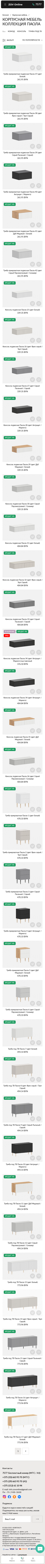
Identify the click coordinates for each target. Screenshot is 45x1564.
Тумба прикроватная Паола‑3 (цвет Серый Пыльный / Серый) (23, 893)
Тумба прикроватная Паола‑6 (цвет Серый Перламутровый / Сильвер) (23, 1010)
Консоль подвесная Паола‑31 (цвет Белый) (22, 543)
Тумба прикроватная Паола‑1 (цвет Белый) (22, 815)
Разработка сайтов (9, 1555)
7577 (37, 4)
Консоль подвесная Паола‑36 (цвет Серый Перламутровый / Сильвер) (22, 777)
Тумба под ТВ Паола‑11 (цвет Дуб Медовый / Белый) (22, 1205)
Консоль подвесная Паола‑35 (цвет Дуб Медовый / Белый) (22, 738)
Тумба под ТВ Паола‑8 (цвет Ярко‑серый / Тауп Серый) (22, 1087)
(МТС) (15, 1477)
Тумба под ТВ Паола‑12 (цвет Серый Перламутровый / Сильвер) (22, 1244)
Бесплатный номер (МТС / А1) (21, 1473)
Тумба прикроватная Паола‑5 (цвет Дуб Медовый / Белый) (22, 971)
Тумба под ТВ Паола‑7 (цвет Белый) (22, 1049)
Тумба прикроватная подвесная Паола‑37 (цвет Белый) (22, 75)
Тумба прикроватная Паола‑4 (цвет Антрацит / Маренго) (23, 932)
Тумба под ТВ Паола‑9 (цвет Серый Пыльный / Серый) (23, 1126)
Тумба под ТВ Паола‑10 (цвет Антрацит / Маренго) (22, 1165)
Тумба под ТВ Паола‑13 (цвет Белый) (23, 1282)
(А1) (14, 1481)
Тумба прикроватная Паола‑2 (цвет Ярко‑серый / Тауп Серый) (22, 853)
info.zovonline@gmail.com (20, 1489)
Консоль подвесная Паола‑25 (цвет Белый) (22, 310)
